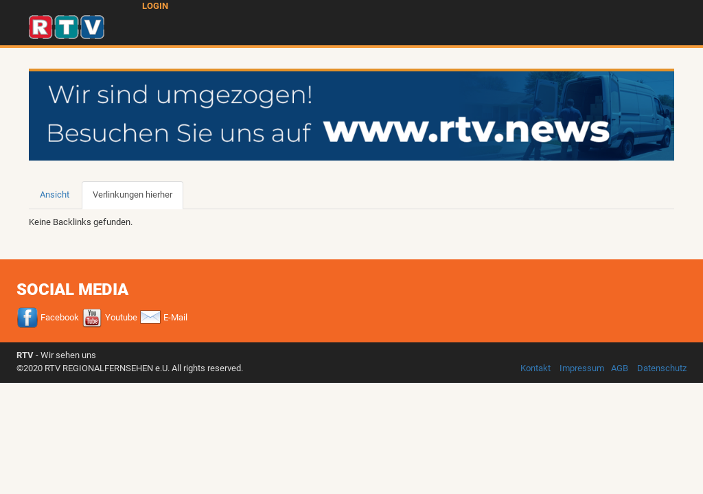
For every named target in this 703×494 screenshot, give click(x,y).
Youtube (109, 317)
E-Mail (163, 317)
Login (155, 6)
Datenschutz (662, 368)
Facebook (47, 317)
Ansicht (54, 194)
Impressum (582, 368)
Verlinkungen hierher (138, 199)
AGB (619, 368)
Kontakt (535, 368)
